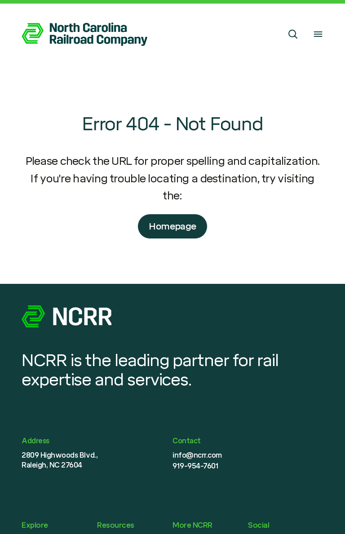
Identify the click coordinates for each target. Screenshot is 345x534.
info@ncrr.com (197, 455)
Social (258, 525)
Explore (35, 525)
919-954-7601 (195, 466)
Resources (115, 525)
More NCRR (192, 525)
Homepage (172, 226)
